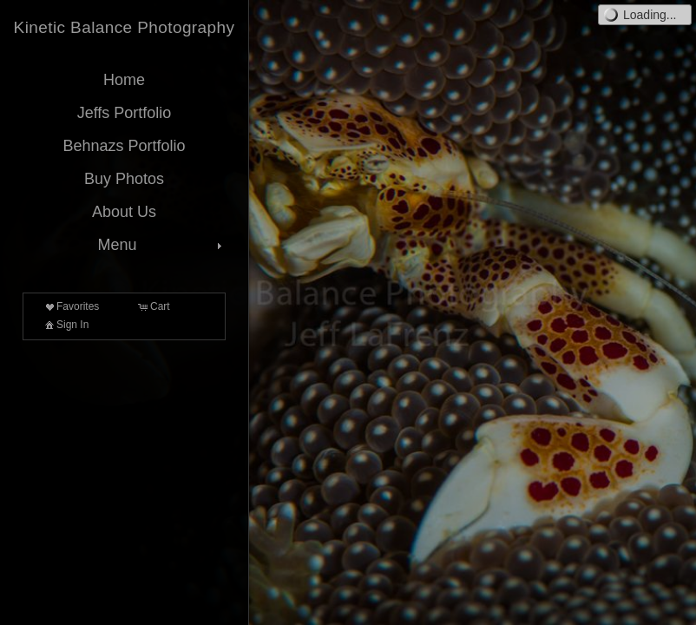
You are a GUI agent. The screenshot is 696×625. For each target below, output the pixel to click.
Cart (153, 306)
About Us (124, 211)
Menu (161, 244)
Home (124, 80)
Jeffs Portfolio (124, 113)
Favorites (71, 306)
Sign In (66, 325)
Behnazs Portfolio (123, 146)
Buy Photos (124, 179)
